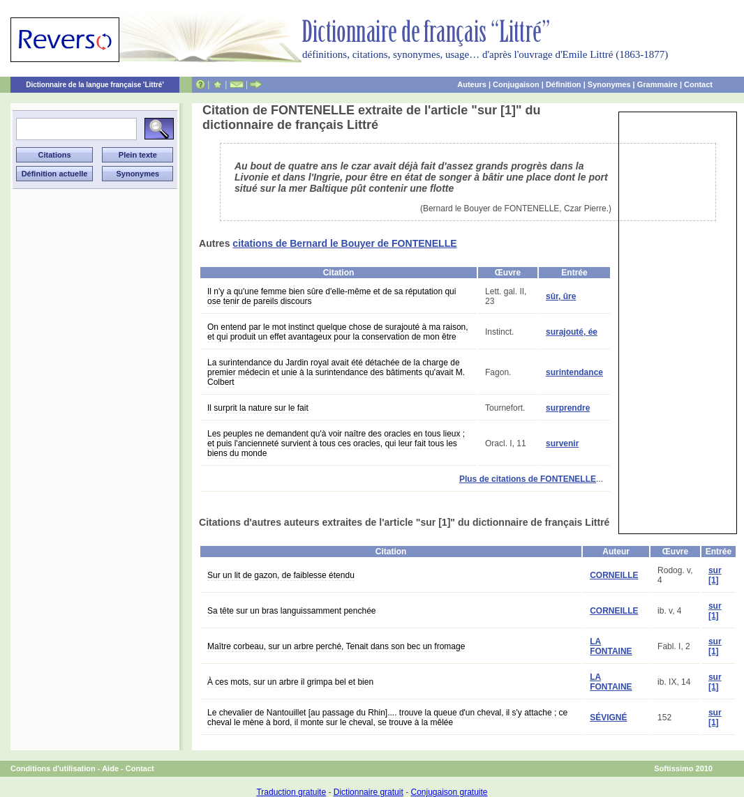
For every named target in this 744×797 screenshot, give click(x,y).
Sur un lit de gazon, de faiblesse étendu (281, 575)
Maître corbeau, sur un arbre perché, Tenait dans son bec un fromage (336, 646)
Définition (563, 84)
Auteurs (471, 84)
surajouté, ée (571, 332)
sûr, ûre (561, 296)
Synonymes (609, 84)
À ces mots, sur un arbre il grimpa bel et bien (290, 682)
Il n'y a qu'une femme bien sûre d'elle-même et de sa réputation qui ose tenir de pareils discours (331, 296)
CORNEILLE (614, 575)
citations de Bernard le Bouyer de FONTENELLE (344, 243)
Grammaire (657, 84)
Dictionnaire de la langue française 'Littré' (95, 85)
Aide (110, 768)
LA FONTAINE (611, 646)
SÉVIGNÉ (608, 717)
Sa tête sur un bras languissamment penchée (291, 611)
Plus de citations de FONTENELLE (527, 479)
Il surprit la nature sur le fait (257, 408)
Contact (698, 84)
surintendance (574, 372)
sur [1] (715, 575)
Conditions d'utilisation (53, 768)
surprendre (568, 408)
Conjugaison (516, 84)
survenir (562, 443)
